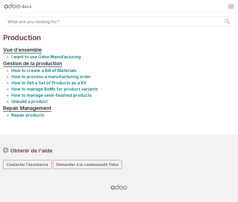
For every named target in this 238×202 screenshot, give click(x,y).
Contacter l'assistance (27, 164)
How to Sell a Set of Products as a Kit (48, 82)
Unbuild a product (29, 101)
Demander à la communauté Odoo (87, 164)
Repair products (27, 115)
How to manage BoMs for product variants (54, 89)
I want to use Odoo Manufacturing (46, 56)
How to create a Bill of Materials (43, 70)
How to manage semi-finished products (51, 95)
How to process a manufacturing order (51, 76)
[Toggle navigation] (231, 6)
